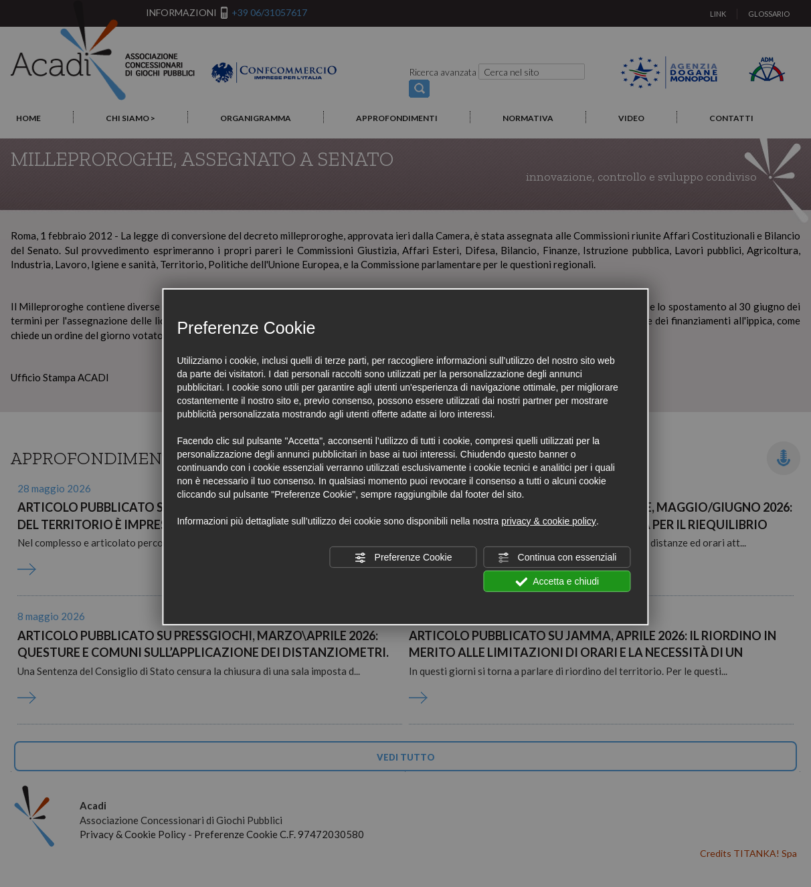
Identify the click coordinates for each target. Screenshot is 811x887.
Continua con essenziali (557, 558)
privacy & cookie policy (548, 521)
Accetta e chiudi (557, 582)
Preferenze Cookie (403, 558)
